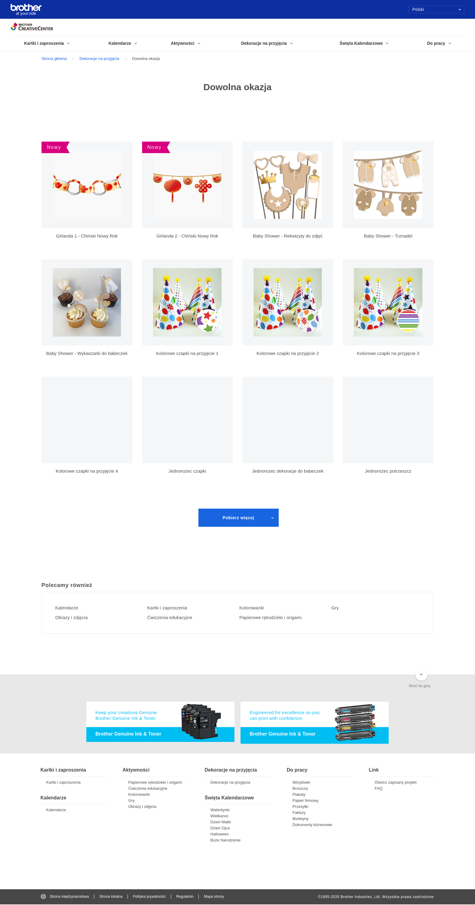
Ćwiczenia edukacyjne (173, 617)
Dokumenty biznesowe (312, 825)
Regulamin (185, 897)
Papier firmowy (306, 801)
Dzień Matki (221, 822)
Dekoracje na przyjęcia (99, 58)
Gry (337, 607)
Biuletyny (301, 819)
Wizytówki (301, 783)
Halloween (220, 834)
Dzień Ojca (220, 828)
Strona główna (54, 58)
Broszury (300, 789)
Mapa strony (214, 897)
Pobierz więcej (238, 517)
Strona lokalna (111, 897)
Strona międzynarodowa (65, 897)
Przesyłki (300, 807)
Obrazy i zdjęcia (74, 617)
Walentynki (220, 810)
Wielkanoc (220, 816)
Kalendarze (69, 607)
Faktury (299, 813)
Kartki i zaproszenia (170, 607)
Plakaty (299, 795)
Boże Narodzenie (226, 840)
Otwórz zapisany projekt (396, 783)
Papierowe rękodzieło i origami (275, 617)
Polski (436, 9)
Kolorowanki (254, 607)
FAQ (379, 789)
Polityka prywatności (149, 897)
